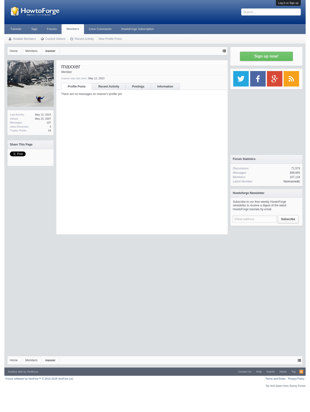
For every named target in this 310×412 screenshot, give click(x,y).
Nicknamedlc (291, 181)
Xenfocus (32, 371)
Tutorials (16, 29)
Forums (52, 29)
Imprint (270, 371)
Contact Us (244, 371)
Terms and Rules (275, 378)
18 (49, 130)
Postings (138, 86)
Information (165, 86)
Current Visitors (55, 39)
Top (293, 371)
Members (72, 29)
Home (283, 371)
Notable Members (24, 39)
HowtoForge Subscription (137, 29)
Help (259, 371)
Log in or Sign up (288, 2)
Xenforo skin (15, 371)
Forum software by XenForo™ (40, 378)
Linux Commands (100, 29)
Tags (34, 29)
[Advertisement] (266, 258)
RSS (301, 372)
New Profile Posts (110, 39)
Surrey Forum (297, 385)
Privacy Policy (296, 378)
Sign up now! (266, 56)
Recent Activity (108, 86)
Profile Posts (76, 86)
